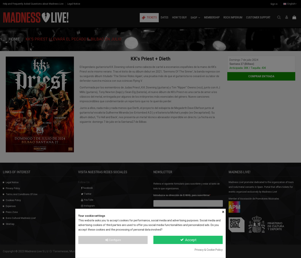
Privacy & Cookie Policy (209, 249)
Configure (113, 240)
